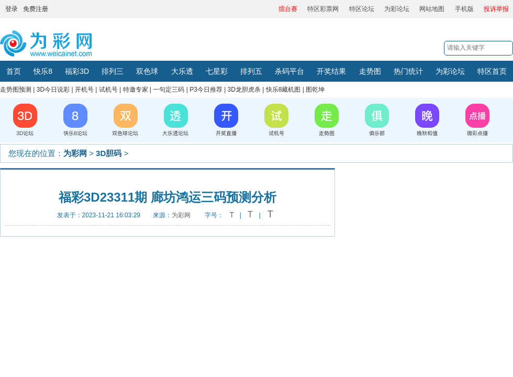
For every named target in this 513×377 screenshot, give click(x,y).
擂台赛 (287, 9)
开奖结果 (331, 71)
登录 (11, 9)
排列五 (251, 71)
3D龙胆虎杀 (244, 89)
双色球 (147, 71)
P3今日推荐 (205, 89)
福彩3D (77, 71)
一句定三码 (168, 89)
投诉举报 (496, 9)
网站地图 (431, 9)
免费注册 (35, 9)
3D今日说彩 (53, 89)
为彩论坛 (396, 9)
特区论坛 (361, 9)
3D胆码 (108, 153)
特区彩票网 (323, 9)
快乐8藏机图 (283, 89)
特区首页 (492, 71)
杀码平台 (289, 71)
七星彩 (217, 71)
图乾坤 (315, 89)
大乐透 (182, 71)
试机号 (108, 89)
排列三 (113, 71)
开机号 (84, 89)
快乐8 (43, 71)
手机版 (464, 9)
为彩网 (75, 153)
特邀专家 (135, 89)
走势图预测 (15, 89)
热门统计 (408, 71)
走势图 (370, 71)
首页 (13, 71)
